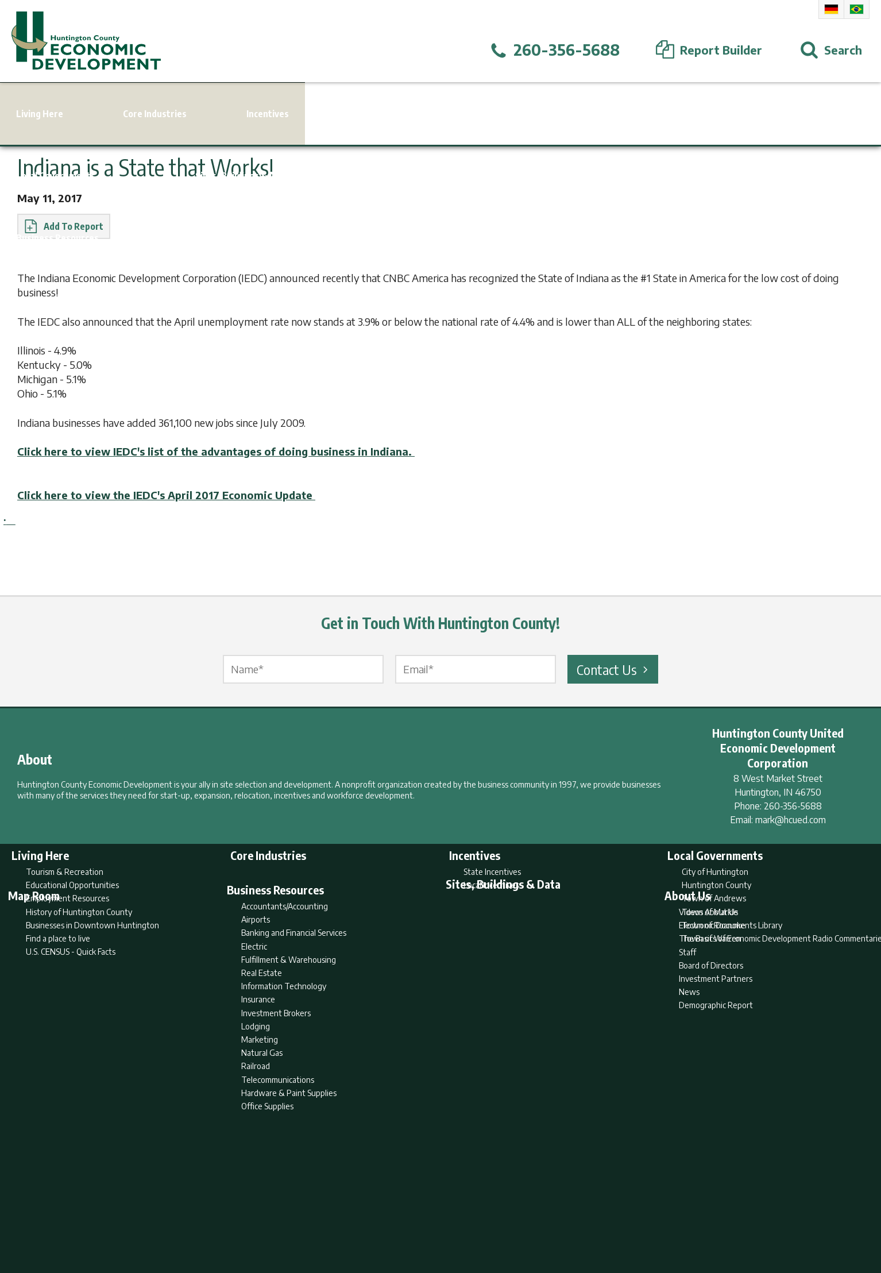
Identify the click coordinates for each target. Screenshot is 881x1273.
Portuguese (856, 9)
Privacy (490, 1219)
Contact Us (614, 669)
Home (345, 1219)
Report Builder (436, 1219)
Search (382, 1219)
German (831, 9)
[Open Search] (831, 49)
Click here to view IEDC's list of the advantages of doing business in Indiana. (216, 451)
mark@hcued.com (790, 819)
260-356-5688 (793, 806)
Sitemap (532, 1219)
